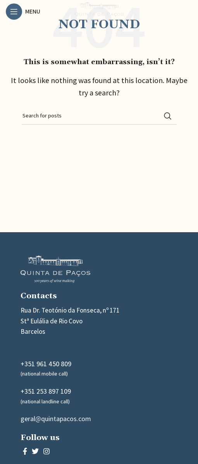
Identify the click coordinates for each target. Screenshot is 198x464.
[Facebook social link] (25, 451)
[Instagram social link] (46, 451)
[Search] (99, 116)
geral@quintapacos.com (56, 418)
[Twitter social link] (35, 451)
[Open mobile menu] (23, 11)
